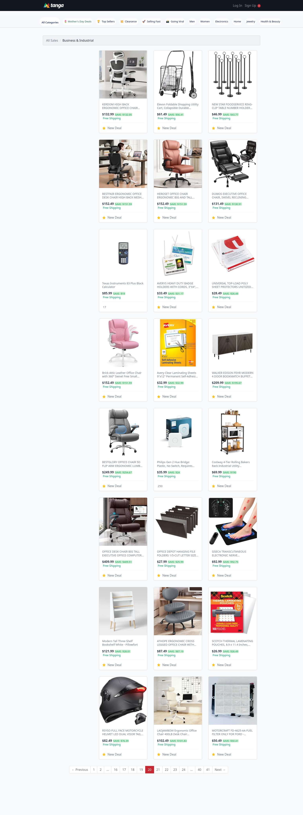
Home (237, 21)
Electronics (221, 21)
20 (149, 726)
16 (115, 726)
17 (124, 726)
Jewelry (250, 21)
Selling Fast (151, 21)
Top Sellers (106, 21)
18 (132, 726)
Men (192, 21)
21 (158, 726)
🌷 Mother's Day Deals (77, 21)
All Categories (50, 22)
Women (205, 21)
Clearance (128, 21)
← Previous (80, 726)
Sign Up (250, 5)
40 (199, 726)
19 (141, 726)
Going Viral (175, 21)
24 (183, 726)
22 (166, 726)
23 (175, 726)
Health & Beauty (270, 21)
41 (208, 726)
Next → (220, 726)
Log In (237, 5)
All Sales (52, 40)
